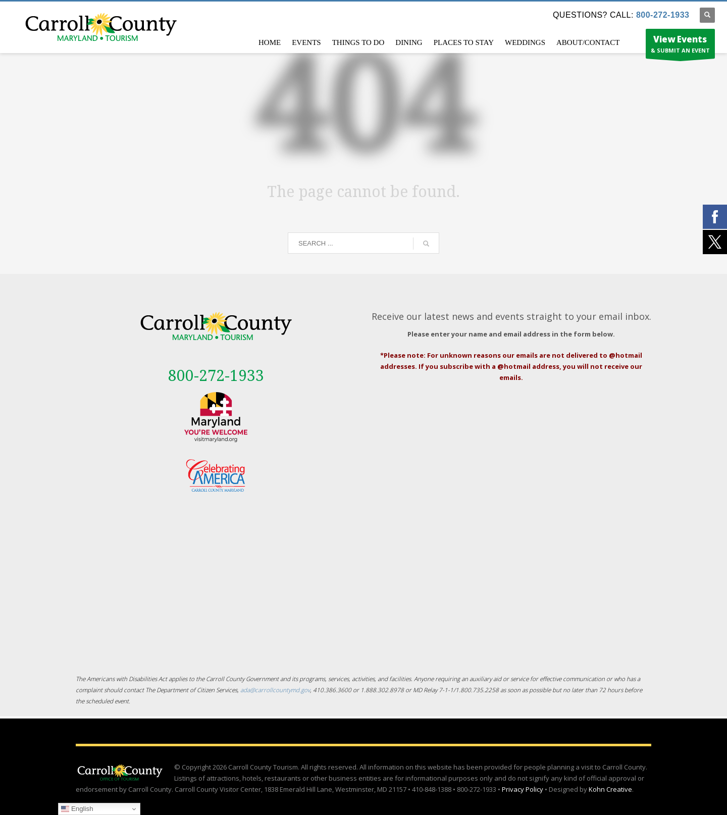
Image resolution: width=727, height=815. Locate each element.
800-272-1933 (663, 15)
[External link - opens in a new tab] (216, 417)
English (77, 809)
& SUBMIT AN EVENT (680, 46)
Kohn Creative (610, 789)
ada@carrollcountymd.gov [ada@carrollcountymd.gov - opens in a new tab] (275, 690)
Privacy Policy (522, 789)
